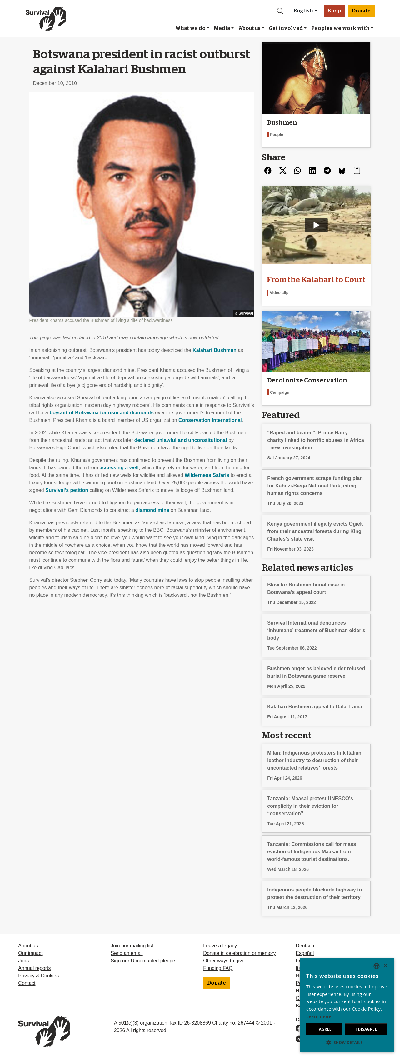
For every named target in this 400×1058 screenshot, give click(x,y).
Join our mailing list (132, 945)
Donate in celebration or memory (239, 953)
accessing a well (119, 467)
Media (222, 28)
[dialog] (347, 1005)
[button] (280, 11)
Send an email (126, 953)
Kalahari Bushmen (214, 350)
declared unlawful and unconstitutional (180, 440)
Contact (26, 983)
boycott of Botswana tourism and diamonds (101, 412)
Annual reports (34, 968)
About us (249, 28)
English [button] (303, 10)
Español (305, 953)
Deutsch (305, 945)
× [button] (385, 966)
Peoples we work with (340, 28)
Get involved (286, 28)
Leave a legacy (220, 945)
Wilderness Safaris (207, 475)
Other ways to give (224, 960)
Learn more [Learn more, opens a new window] (319, 1016)
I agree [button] (324, 1029)
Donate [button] (361, 10)
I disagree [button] (366, 1029)
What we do (190, 28)
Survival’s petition (66, 490)
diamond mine (152, 510)
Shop (334, 10)
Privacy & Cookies (38, 975)
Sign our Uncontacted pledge (143, 960)
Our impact (30, 953)
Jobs (23, 960)
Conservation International (210, 420)
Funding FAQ (217, 968)
